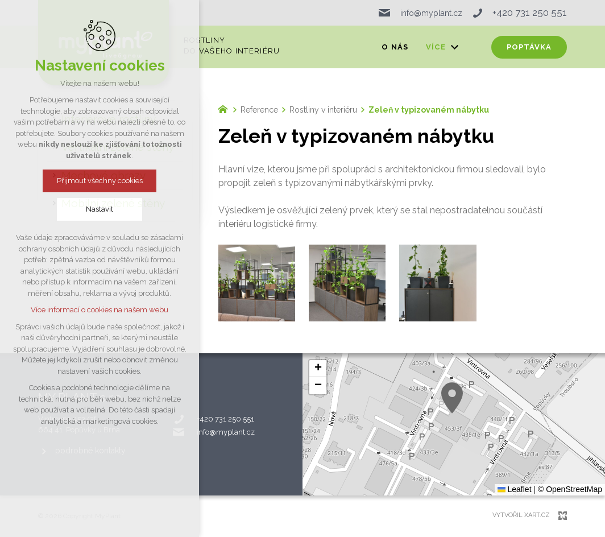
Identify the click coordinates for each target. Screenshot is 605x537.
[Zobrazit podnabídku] (454, 47)
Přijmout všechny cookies (100, 180)
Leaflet (515, 489)
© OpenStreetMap (570, 489)
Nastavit (99, 209)
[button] (452, 398)
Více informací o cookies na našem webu (99, 309)
